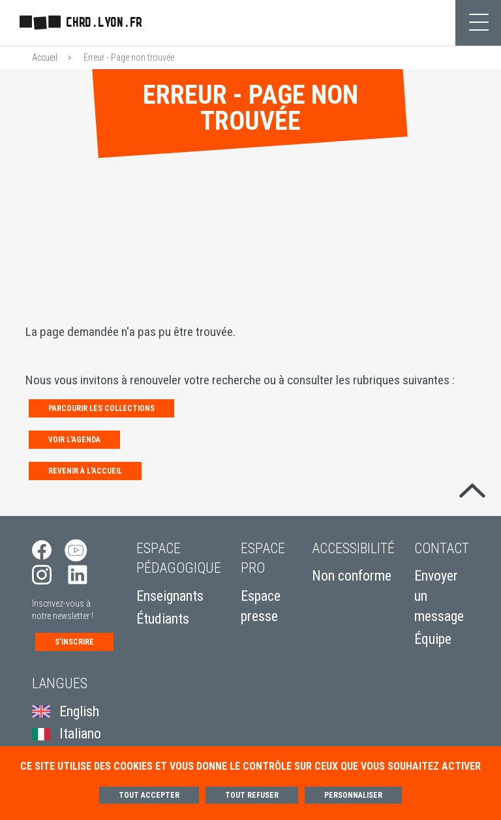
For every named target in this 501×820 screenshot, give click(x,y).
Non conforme (351, 576)
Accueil (44, 57)
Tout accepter (149, 795)
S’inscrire (74, 641)
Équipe (432, 639)
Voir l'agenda (74, 439)
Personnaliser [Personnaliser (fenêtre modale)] (353, 795)
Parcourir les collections (101, 408)
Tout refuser (252, 795)
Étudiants (162, 619)
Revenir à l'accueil (85, 471)
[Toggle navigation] (478, 23)
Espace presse (261, 606)
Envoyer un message (439, 596)
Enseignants (170, 596)
